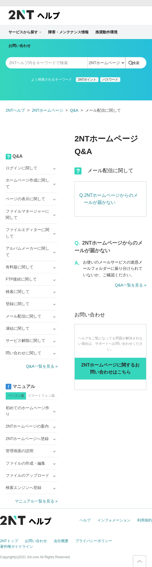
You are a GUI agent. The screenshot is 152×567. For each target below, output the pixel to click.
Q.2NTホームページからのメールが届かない (108, 199)
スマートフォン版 (41, 396)
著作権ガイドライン (16, 546)
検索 (136, 63)
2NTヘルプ (15, 110)
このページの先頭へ (139, 561)
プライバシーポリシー (93, 541)
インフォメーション (113, 520)
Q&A (74, 110)
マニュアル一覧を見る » (36, 501)
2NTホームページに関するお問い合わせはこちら (110, 369)
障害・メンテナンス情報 (68, 32)
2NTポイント (87, 79)
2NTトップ (9, 541)
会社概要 (61, 541)
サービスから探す (24, 32)
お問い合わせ (19, 46)
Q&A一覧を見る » (130, 285)
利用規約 (144, 520)
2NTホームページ (47, 110)
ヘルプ (85, 520)
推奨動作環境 (106, 32)
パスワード (110, 79)
